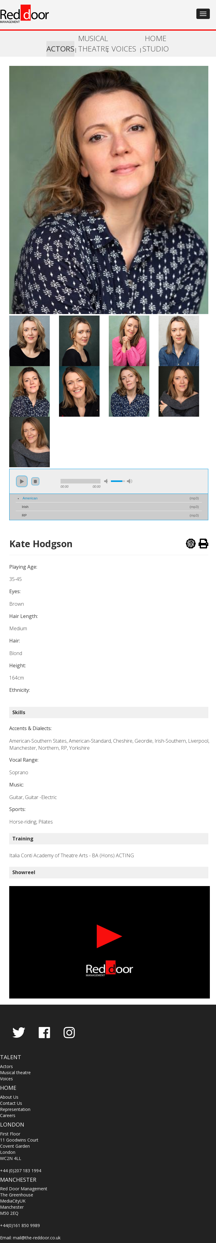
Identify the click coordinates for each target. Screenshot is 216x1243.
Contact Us (11, 1103)
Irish (25, 507)
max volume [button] (129, 481)
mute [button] (107, 481)
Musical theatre (15, 1072)
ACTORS (60, 49)
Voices (6, 1079)
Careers (7, 1115)
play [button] (22, 481)
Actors (6, 1066)
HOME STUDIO (156, 43)
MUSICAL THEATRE (92, 43)
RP (24, 515)
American (30, 498)
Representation (15, 1109)
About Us (9, 1097)
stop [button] (35, 481)
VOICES (124, 49)
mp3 (194, 498)
